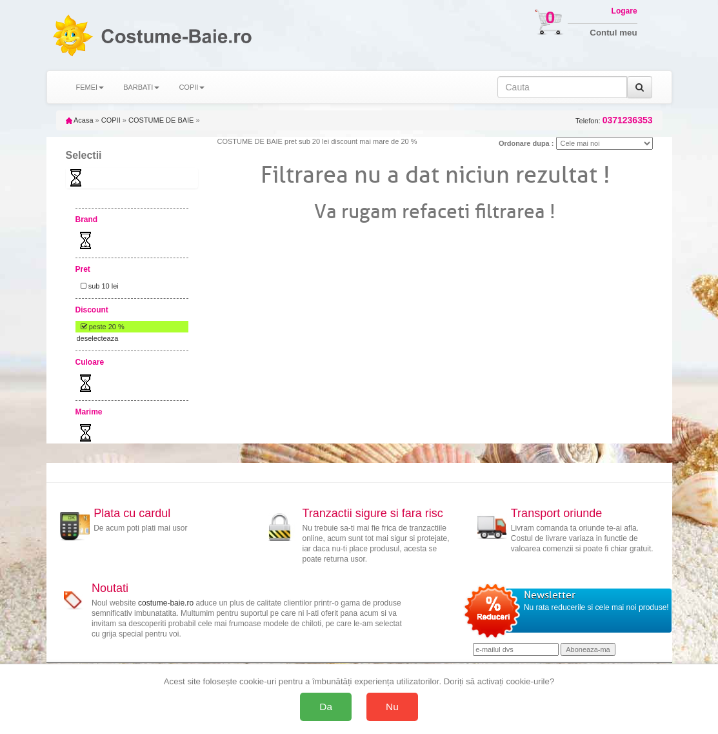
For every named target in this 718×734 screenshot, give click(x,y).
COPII (111, 120)
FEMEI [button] (90, 87)
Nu (392, 706)
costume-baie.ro (166, 602)
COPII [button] (191, 87)
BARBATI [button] (141, 87)
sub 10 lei (98, 286)
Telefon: (613, 120)
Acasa (80, 120)
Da (325, 706)
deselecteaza (98, 338)
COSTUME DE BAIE (161, 120)
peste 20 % (101, 327)
